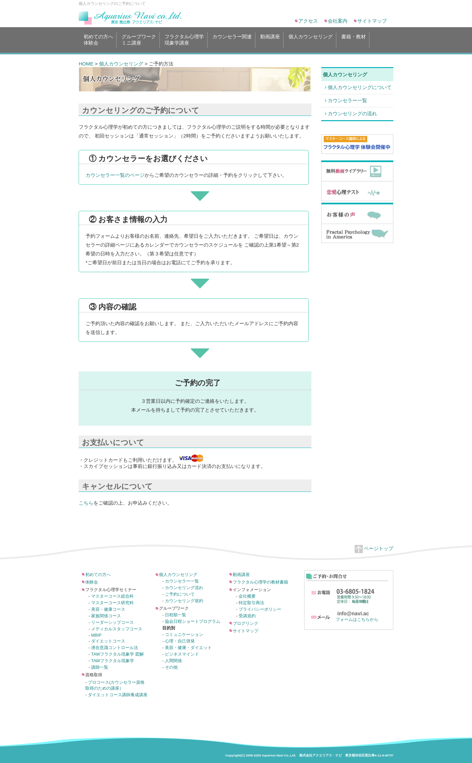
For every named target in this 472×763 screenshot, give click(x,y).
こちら (86, 503)
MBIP (96, 635)
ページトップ (374, 548)
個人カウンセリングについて (360, 87)
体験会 (91, 582)
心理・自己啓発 (180, 641)
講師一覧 (99, 667)
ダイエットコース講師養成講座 (118, 694)
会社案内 (337, 21)
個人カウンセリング (310, 40)
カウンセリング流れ (184, 587)
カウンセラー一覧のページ (115, 175)
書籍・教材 (353, 40)
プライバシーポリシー (260, 609)
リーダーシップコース (112, 622)
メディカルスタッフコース (116, 628)
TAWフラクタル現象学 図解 (117, 654)
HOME (86, 63)
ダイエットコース (108, 641)
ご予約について (180, 594)
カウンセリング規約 (184, 600)
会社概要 (247, 596)
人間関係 (173, 660)
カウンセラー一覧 (347, 100)
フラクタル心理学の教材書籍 (260, 582)
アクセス (308, 21)
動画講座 (270, 40)
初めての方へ (98, 574)
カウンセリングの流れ (352, 113)
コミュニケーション (184, 634)
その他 (171, 667)
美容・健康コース (108, 609)
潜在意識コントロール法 (114, 647)
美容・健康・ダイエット (188, 647)
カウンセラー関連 (232, 40)
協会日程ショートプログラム (192, 621)
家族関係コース (106, 615)
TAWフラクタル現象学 (112, 660)
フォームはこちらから (357, 619)
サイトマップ (372, 21)
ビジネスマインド (182, 654)
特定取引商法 (251, 602)
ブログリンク (245, 623)
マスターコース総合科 (112, 596)
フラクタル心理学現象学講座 (184, 40)
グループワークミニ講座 (139, 40)
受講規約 (247, 615)
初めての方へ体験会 (98, 40)
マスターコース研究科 (112, 602)
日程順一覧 (175, 614)
